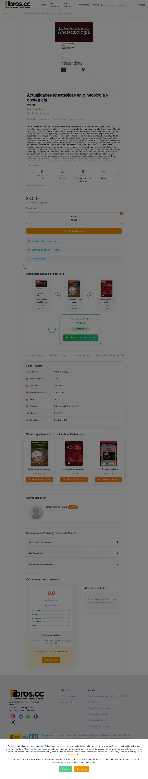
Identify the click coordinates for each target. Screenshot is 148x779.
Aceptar (65, 769)
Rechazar (81, 769)
